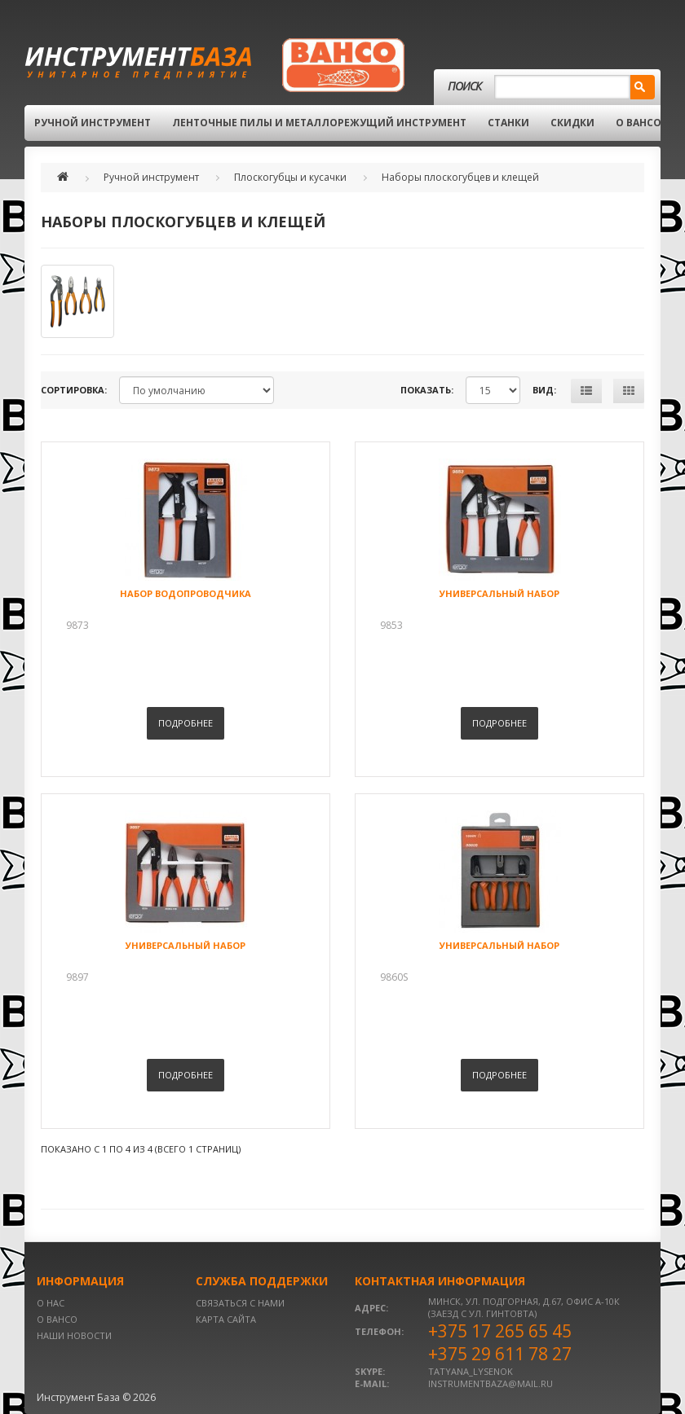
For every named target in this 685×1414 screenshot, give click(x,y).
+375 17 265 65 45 (500, 1331)
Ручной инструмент (92, 123)
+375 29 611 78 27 (500, 1353)
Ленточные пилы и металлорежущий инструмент (319, 123)
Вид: (544, 390)
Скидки (572, 123)
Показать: (426, 390)
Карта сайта (226, 1319)
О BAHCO (638, 123)
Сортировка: (74, 390)
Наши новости (74, 1335)
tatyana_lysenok (470, 1371)
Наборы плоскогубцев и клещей (460, 177)
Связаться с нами (240, 1303)
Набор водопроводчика (185, 593)
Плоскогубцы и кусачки (290, 177)
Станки (508, 123)
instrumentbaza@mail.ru (490, 1383)
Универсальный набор (499, 593)
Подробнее (185, 723)
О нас (50, 1303)
